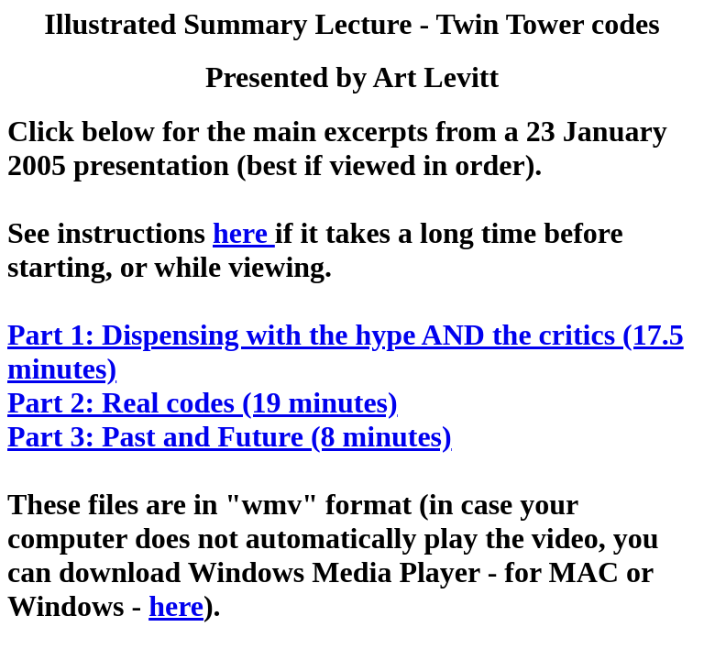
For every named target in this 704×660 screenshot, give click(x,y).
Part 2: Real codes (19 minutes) (202, 402)
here (244, 232)
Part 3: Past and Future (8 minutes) (229, 436)
